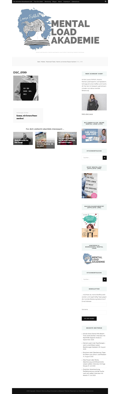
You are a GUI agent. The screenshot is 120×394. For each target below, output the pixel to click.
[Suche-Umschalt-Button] (105, 1)
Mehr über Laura (87, 114)
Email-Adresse (86, 301)
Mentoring (48, 1)
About (60, 1)
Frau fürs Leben (38, 1)
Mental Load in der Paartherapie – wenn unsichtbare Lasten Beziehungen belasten (94, 345)
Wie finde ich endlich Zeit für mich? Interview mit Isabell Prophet (66, 141)
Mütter (43, 61)
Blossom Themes (64, 391)
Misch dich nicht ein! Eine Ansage (21, 142)
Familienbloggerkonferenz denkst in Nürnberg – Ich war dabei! (45, 144)
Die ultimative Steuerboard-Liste (22, 1)
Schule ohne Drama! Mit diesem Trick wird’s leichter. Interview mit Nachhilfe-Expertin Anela (94, 335)
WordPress (82, 391)
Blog (53, 1)
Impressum (66, 1)
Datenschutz (75, 1)
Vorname (85, 309)
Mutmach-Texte (51, 61)
